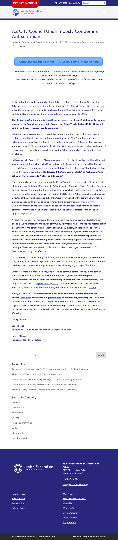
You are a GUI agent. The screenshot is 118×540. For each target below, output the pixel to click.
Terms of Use (18, 498)
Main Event (55, 297)
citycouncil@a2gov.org (47, 283)
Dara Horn (25, 297)
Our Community (71, 512)
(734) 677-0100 (70, 478)
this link (92, 287)
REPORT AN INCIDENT (74, 498)
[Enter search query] (94, 3)
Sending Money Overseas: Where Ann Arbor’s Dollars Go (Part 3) (44, 389)
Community (75, 42)
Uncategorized (19, 438)
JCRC (14, 427)
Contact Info (74, 3)
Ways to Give (69, 508)
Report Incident (25, 3)
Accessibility (18, 503)
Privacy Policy (19, 508)
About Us (67, 503)
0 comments (19, 46)
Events (15, 417)
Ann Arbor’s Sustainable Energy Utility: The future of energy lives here (47, 379)
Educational (87, 42)
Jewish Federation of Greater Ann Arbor (34, 42)
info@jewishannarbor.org (75, 484)
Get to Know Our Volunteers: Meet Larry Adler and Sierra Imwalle (45, 384)
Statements (100, 42)
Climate (16, 402)
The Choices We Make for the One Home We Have (37, 374)
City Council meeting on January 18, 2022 (65, 113)
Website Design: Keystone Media (89, 536)
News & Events (70, 517)
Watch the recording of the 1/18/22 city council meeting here (58, 62)
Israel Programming (22, 422)
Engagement (69, 522)
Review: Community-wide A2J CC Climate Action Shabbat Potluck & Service (50, 369)
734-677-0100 (61, 3)
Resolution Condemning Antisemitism (36, 120)
